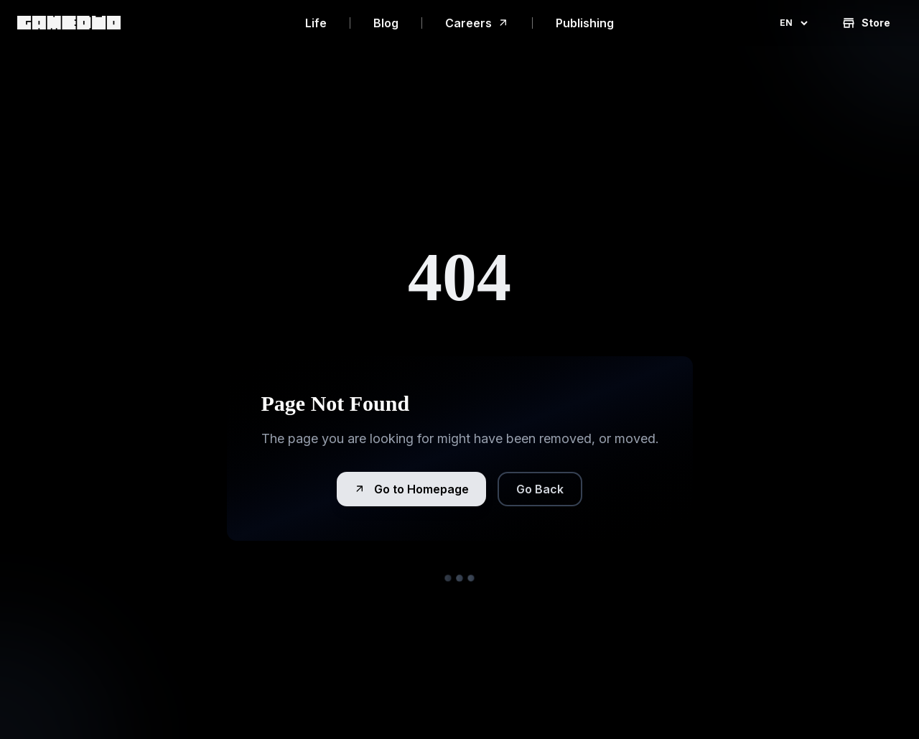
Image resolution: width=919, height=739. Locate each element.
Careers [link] (477, 23)
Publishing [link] (585, 23)
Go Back (540, 489)
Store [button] (865, 23)
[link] (69, 22)
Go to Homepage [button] (411, 489)
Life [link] (316, 23)
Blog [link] (385, 23)
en (795, 23)
